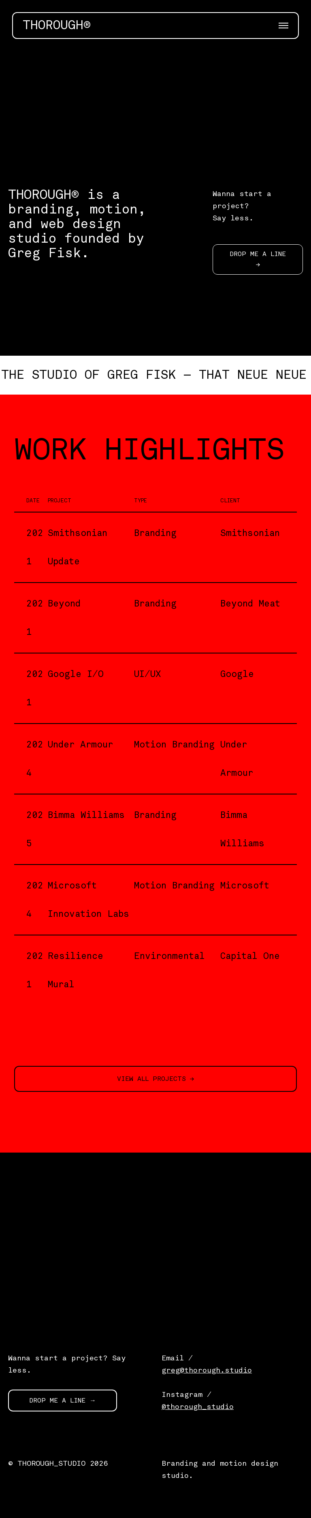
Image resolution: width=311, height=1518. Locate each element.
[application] (155, 108)
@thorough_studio (198, 1406)
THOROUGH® (57, 25)
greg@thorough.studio (207, 1370)
